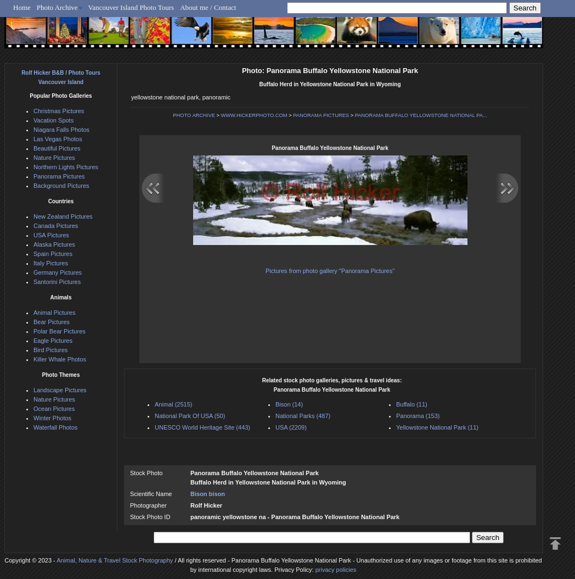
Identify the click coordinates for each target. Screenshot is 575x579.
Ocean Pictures (54, 408)
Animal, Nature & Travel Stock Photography (115, 560)
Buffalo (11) (411, 404)
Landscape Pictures (60, 390)
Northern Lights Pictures (65, 167)
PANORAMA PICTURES (321, 115)
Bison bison (207, 494)
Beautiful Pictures (57, 148)
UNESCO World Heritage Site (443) (202, 427)
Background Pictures (61, 185)
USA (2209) (291, 427)
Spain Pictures (52, 253)
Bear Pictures (51, 322)
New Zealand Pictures (63, 216)
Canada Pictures (55, 225)
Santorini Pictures (57, 282)
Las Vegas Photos (57, 139)
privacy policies (336, 569)
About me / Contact (208, 7)
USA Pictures (51, 235)
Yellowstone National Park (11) (437, 427)
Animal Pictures (54, 312)
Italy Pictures (50, 263)
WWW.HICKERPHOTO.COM (254, 115)
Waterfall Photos (55, 427)
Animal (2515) (173, 404)
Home (22, 7)
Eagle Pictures (52, 340)
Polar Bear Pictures (59, 331)
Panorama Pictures (59, 176)
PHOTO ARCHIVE (194, 115)
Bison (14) (289, 404)
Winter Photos (52, 418)
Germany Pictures (57, 272)
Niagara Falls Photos (61, 129)
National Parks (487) (302, 416)
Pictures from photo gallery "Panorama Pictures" (330, 271)
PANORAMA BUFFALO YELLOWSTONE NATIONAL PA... (421, 115)
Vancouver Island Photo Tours (131, 7)
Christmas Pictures (58, 111)
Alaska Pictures (54, 244)
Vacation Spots (53, 120)
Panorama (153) (418, 416)
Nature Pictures (54, 157)
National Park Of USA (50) (190, 416)
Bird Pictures (50, 350)
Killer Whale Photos (59, 359)
